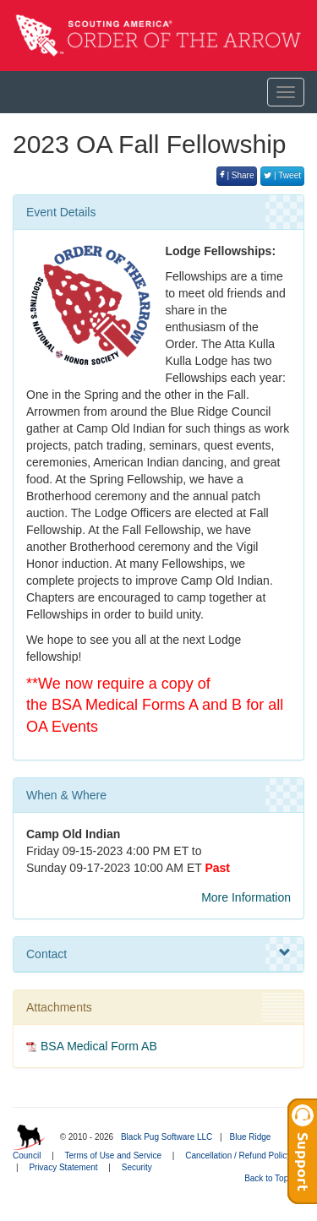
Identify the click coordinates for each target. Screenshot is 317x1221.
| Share (237, 175)
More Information (246, 897)
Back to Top (271, 1178)
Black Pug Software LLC (166, 1137)
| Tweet (282, 175)
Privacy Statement (63, 1167)
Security (137, 1167)
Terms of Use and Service (113, 1155)
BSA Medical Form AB (99, 1046)
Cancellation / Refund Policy (238, 1155)
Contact (158, 953)
